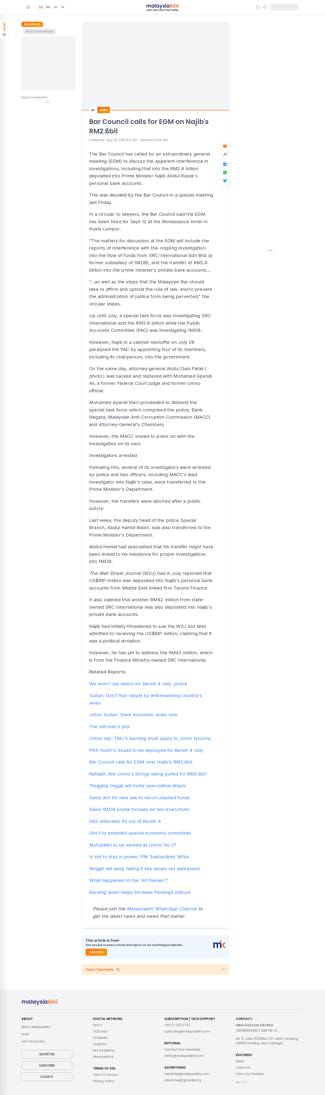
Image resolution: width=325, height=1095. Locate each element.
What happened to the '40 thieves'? (128, 880)
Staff (25, 1034)
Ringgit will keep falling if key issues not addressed (144, 868)
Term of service (105, 1074)
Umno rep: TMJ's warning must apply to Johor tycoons (150, 738)
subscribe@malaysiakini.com (187, 1031)
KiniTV (97, 1025)
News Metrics (103, 1056)
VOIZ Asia (100, 1031)
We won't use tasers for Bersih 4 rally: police (138, 683)
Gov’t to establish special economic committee (140, 833)
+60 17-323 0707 (177, 1025)
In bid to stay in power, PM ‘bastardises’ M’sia (139, 856)
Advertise (47, 1054)
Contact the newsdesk (182, 1049)
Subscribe (96, 952)
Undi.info (100, 1044)
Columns (243, 1067)
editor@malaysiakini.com (184, 1056)
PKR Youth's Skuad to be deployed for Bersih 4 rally (146, 750)
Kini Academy (103, 1050)
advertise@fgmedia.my (183, 1080)
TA (62, 7)
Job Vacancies (32, 1041)
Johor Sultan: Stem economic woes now (133, 714)
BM (48, 7)
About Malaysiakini (35, 1027)
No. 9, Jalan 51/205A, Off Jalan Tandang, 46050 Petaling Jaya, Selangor (267, 1040)
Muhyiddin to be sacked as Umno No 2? (132, 845)
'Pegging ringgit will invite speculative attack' (138, 785)
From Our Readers (250, 1074)
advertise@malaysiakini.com (186, 1074)
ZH (55, 7)
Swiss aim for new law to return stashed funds (139, 797)
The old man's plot (109, 726)
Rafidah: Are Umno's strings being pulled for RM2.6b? (147, 774)
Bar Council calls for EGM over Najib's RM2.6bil (140, 762)
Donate (47, 1076)
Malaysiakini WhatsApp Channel (162, 908)
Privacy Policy (103, 1081)
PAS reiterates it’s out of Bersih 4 (125, 821)
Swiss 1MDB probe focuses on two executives (139, 809)
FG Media (100, 1037)
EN (41, 7)
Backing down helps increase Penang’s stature (139, 892)
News (240, 1061)
